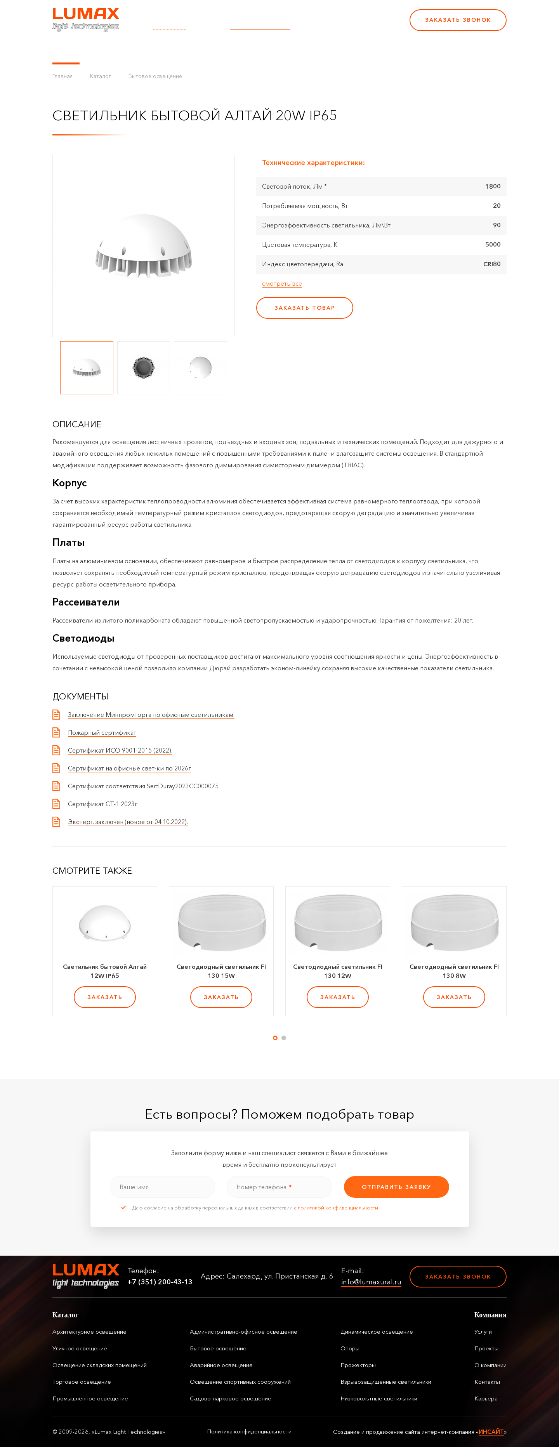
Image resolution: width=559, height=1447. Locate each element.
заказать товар (304, 307)
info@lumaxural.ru (260, 25)
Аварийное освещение (221, 1365)
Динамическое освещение (376, 1331)
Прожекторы (358, 1365)
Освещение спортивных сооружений (240, 1381)
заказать (105, 997)
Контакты (311, 50)
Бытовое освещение (155, 76)
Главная (62, 76)
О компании (267, 50)
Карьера (348, 50)
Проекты (225, 50)
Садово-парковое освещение (230, 1398)
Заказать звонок (458, 19)
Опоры (349, 1348)
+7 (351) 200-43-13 (350, 25)
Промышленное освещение (90, 1398)
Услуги (191, 50)
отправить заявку (396, 1186)
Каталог (66, 50)
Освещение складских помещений (99, 1365)
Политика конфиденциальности (249, 1431)
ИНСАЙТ (491, 1431)
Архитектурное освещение (89, 1331)
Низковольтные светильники (378, 1398)
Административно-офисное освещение (243, 1331)
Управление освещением (130, 50)
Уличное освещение (79, 1348)
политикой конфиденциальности (338, 1207)
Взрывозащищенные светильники (385, 1381)
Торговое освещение (81, 1381)
